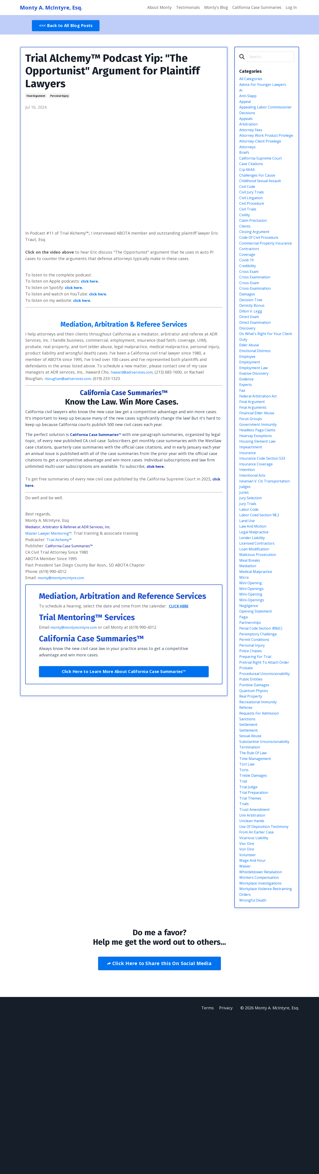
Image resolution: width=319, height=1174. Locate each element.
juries (244, 570)
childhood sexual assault (263, 201)
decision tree (252, 341)
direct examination (257, 367)
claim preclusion (255, 246)
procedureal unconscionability (256, 784)
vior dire (247, 991)
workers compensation (261, 1029)
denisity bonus (253, 347)
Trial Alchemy (61, 539)
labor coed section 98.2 (262, 596)
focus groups (252, 481)
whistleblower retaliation (264, 1023)
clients (245, 252)
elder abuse (250, 398)
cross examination (257, 315)
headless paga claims (259, 494)
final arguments (255, 468)
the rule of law (254, 883)
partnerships (251, 717)
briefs (245, 169)
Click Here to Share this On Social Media (161, 1118)
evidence (247, 437)
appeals (247, 124)
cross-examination (257, 328)
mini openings (253, 679)
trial (243, 915)
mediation (249, 653)
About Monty (154, 7)
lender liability (254, 622)
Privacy (226, 1163)
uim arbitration (254, 953)
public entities (253, 793)
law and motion (254, 609)
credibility (249, 303)
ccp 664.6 (248, 188)
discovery (248, 373)
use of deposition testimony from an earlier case (264, 972)
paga (244, 711)
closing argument (256, 258)
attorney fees (252, 137)
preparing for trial (257, 755)
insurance (248, 519)
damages (248, 335)
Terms (207, 1163)
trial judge (249, 921)
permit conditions (256, 736)
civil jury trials (253, 214)
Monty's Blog (212, 7)
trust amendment (256, 946)
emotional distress (257, 405)
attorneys (248, 163)
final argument (36, 96)
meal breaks (251, 647)
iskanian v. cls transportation (254, 555)
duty (243, 392)
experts (246, 443)
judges (245, 564)
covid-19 (247, 296)
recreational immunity (261, 819)
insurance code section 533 (265, 526)
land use (248, 602)
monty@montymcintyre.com (65, 577)
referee (246, 825)
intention (248, 539)
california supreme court (263, 175)
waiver (245, 1017)
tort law (248, 895)
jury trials (249, 583)
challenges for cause (259, 194)
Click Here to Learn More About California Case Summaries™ (124, 671)
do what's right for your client (263, 383)
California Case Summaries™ (123, 392)
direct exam (250, 360)
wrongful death (254, 1055)
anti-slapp (249, 99)
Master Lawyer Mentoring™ (51, 533)
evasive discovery (255, 430)
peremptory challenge (260, 730)
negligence (250, 698)
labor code (250, 590)
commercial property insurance (259, 274)
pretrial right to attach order (262, 765)
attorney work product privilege (261, 147)
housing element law (259, 507)
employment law (255, 424)
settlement (250, 844)
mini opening (252, 672)
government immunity (261, 488)
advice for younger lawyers (266, 86)
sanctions (248, 838)
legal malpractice (256, 615)
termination (251, 876)
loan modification (256, 634)
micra (244, 666)
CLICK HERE (180, 606)
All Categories (252, 80)
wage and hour (254, 1010)
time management (257, 889)
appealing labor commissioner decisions (262, 115)
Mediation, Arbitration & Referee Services (123, 324)
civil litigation (253, 220)
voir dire (247, 998)
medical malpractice (258, 660)
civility (245, 239)
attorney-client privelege (263, 156)
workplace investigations (263, 1036)
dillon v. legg (252, 354)
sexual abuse (251, 857)
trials (244, 940)
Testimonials (183, 7)
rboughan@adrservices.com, (72, 378)
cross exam (250, 309)
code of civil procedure (261, 265)
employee (248, 411)
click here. (91, 281)
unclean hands (253, 959)
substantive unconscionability (256, 867)
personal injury (59, 96)
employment (251, 417)
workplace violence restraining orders (258, 1045)
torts (244, 902)
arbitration (250, 131)
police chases (252, 749)
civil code (248, 207)
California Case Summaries (255, 7)
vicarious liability (256, 985)
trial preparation (255, 927)
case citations (252, 182)
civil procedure (253, 226)
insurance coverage (258, 532)
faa (242, 449)
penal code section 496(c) (263, 723)
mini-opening (252, 685)
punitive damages (256, 800)
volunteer (248, 1004)
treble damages (255, 908)
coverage (248, 290)
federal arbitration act (261, 456)
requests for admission (262, 832)
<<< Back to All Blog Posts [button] (66, 25)
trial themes (252, 934)
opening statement (258, 704)
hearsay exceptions (257, 500)
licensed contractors (259, 628)
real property (252, 812)
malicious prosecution (260, 641)
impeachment (252, 513)
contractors (250, 284)
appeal (246, 105)
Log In (291, 7)
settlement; (250, 851)
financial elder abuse (259, 475)
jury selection (252, 577)
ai (241, 92)
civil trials (249, 233)
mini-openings (253, 691)
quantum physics (255, 806)
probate (247, 774)
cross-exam (250, 322)
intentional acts (254, 545)
